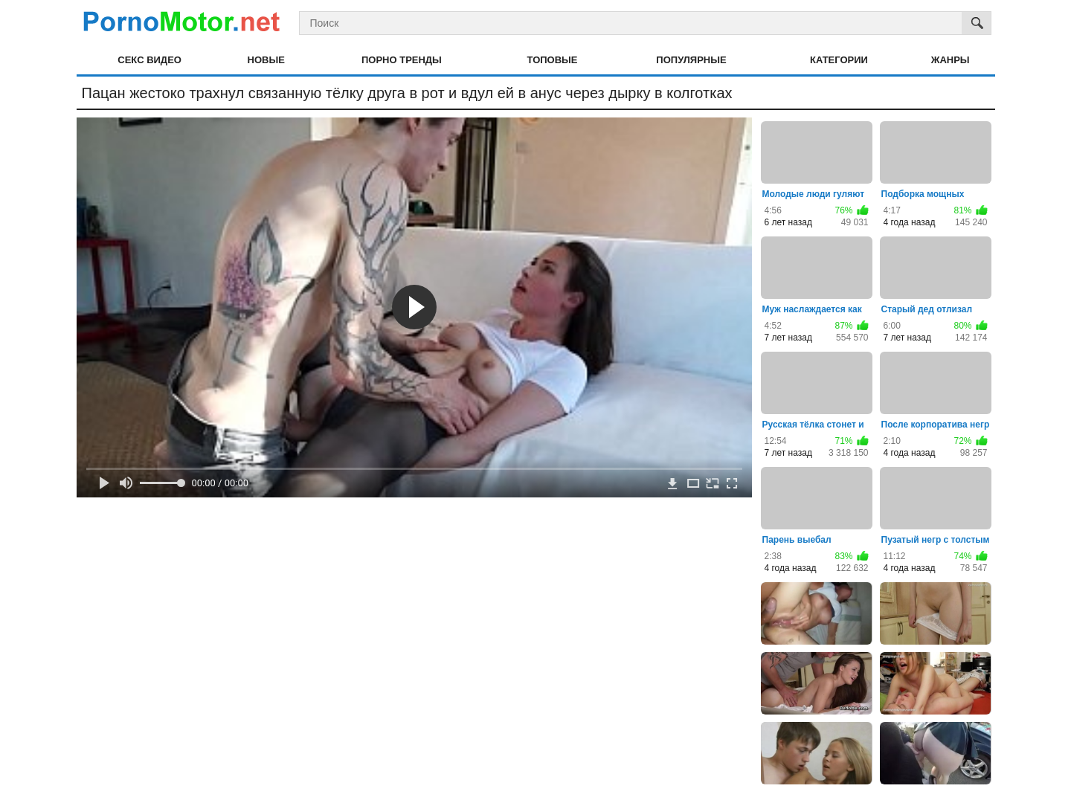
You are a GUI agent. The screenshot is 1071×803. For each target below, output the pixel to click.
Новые (266, 59)
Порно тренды (401, 59)
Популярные (691, 59)
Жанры (950, 59)
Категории (839, 59)
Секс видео (149, 59)
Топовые (552, 59)
